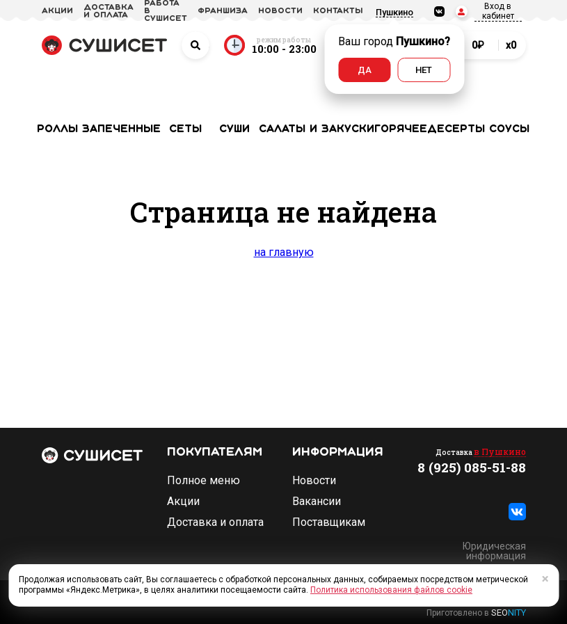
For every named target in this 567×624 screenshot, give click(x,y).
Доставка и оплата (215, 522)
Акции (183, 501)
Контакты (338, 11)
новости (280, 11)
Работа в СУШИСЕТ (165, 11)
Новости (314, 480)
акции (57, 11)
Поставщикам (328, 522)
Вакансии (316, 501)
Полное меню (203, 480)
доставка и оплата (108, 11)
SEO (508, 612)
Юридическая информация (494, 551)
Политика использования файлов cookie (391, 590)
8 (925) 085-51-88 (471, 467)
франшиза (223, 11)
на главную (284, 252)
